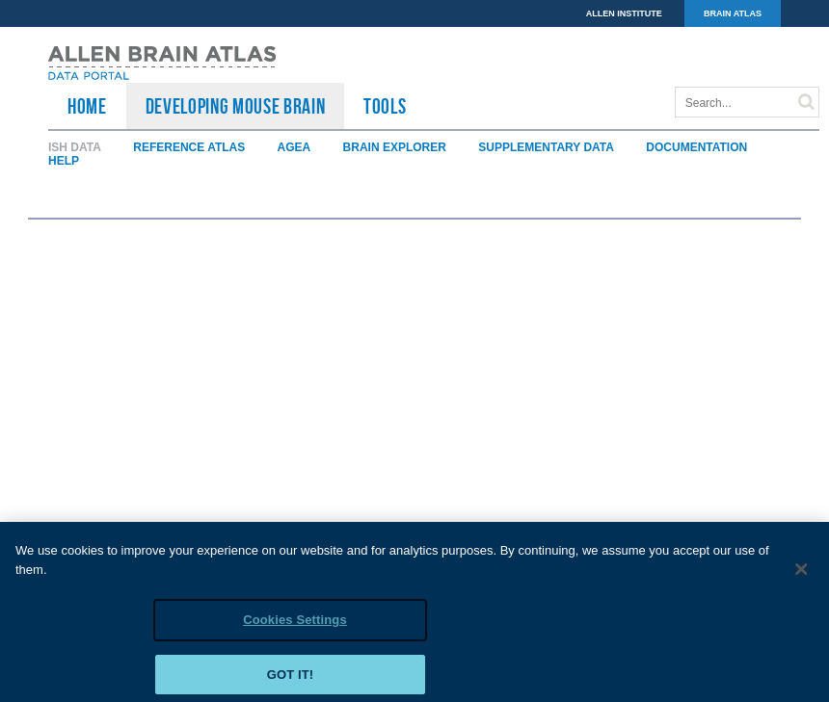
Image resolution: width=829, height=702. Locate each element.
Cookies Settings (295, 626)
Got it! (290, 681)
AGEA (294, 147)
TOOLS (384, 105)
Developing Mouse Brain (236, 105)
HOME (87, 105)
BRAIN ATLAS (733, 13)
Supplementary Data (546, 147)
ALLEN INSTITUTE (624, 13)
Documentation (696, 147)
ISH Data (74, 147)
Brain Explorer (394, 147)
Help (63, 161)
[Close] (802, 576)
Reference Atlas (189, 147)
